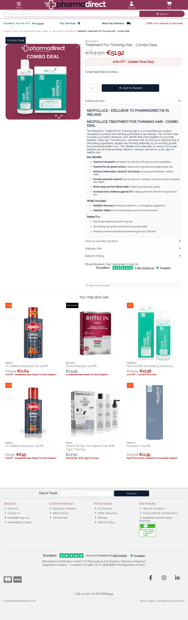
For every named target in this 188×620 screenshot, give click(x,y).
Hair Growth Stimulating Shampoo (150, 366)
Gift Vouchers (59, 517)
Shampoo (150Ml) (139, 446)
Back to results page (99, 285)
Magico (151, 601)
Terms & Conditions (152, 508)
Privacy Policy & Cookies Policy (159, 513)
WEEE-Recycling (106, 513)
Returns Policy (59, 513)
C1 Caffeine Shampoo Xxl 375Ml (26, 366)
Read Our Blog (105, 522)
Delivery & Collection (63, 508)
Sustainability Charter (18, 522)
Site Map (101, 517)
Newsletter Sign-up (17, 517)
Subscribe (131, 493)
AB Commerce (177, 601)
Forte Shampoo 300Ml (81, 366)
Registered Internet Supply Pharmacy (156, 519)
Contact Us (12, 513)
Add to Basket (130, 88)
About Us (11, 508)
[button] (79, 46)
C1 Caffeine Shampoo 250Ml (24, 446)
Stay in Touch (48, 493)
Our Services (103, 508)
